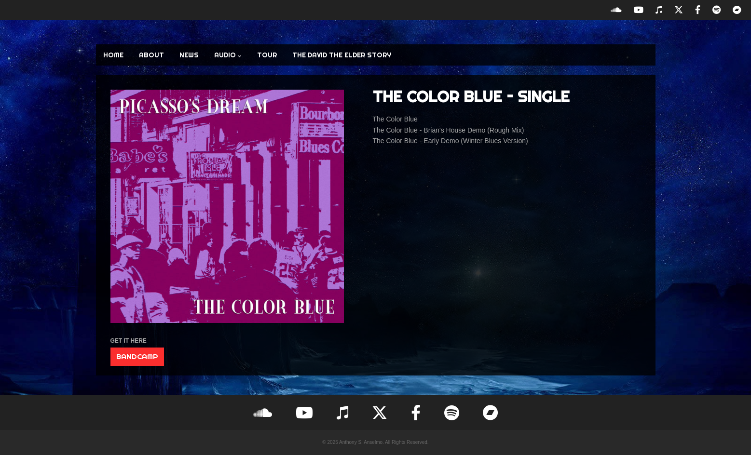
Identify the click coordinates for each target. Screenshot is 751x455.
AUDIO (228, 55)
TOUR (267, 55)
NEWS (189, 55)
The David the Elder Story (341, 55)
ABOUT (151, 55)
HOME (113, 55)
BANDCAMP (137, 356)
